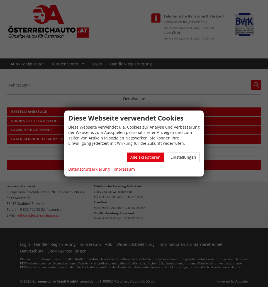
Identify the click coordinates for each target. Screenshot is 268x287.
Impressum (124, 169)
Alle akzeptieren (145, 157)
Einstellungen (183, 157)
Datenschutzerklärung (89, 169)
